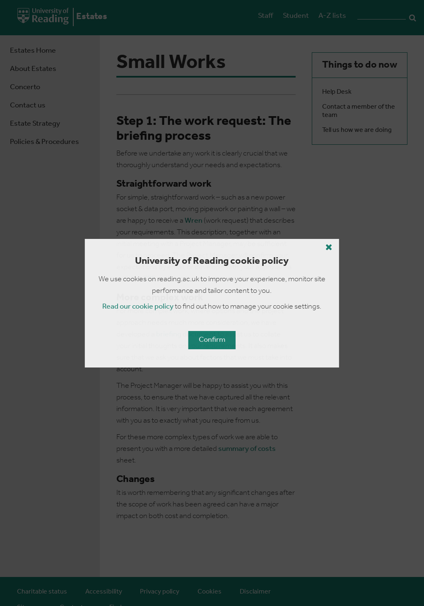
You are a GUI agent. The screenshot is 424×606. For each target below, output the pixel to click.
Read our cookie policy (137, 307)
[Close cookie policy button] (329, 247)
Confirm (212, 340)
